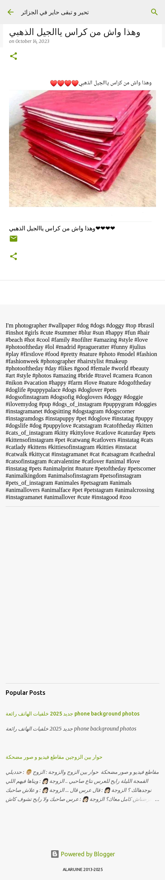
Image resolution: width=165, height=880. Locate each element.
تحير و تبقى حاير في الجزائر (55, 12)
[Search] (154, 12)
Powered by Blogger (82, 854)
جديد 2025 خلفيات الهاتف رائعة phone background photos (72, 714)
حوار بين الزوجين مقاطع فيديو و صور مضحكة (54, 757)
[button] (13, 57)
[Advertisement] (82, 595)
